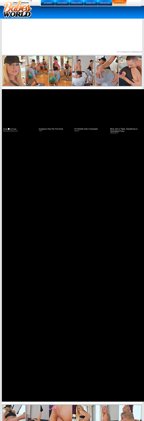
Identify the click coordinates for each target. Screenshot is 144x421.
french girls (76, 3)
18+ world (48, 3)
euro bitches (105, 3)
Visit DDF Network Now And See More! (72, 234)
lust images (62, 3)
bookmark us (119, 3)
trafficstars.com (137, 51)
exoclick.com (125, 51)
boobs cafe (90, 3)
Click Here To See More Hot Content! (72, 176)
